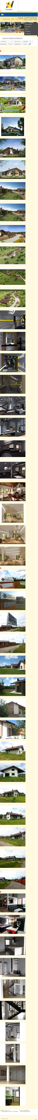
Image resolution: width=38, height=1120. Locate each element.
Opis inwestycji (28, 24)
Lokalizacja (27, 31)
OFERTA (12, 19)
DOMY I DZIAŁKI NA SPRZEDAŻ (22, 19)
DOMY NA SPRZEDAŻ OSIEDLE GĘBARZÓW (30, 19)
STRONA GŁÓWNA (6, 19)
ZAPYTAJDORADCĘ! (35, 1119)
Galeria (26, 29)
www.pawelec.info (4, 1118)
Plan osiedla (28, 26)
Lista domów (28, 33)
